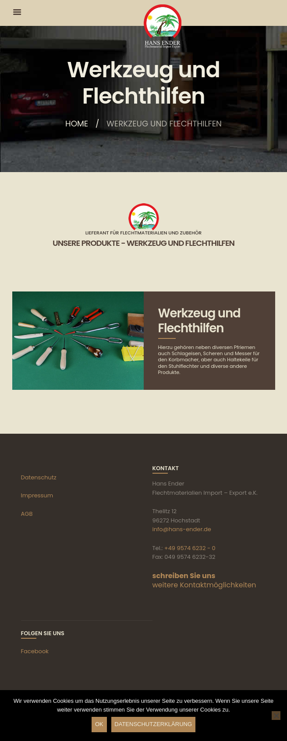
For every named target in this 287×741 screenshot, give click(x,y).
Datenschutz (39, 477)
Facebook (35, 651)
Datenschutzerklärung (153, 724)
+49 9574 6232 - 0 (190, 548)
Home (76, 124)
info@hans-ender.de (181, 529)
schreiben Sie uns (184, 576)
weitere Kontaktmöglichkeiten (204, 585)
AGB (27, 514)
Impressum (37, 495)
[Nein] (276, 715)
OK (99, 724)
